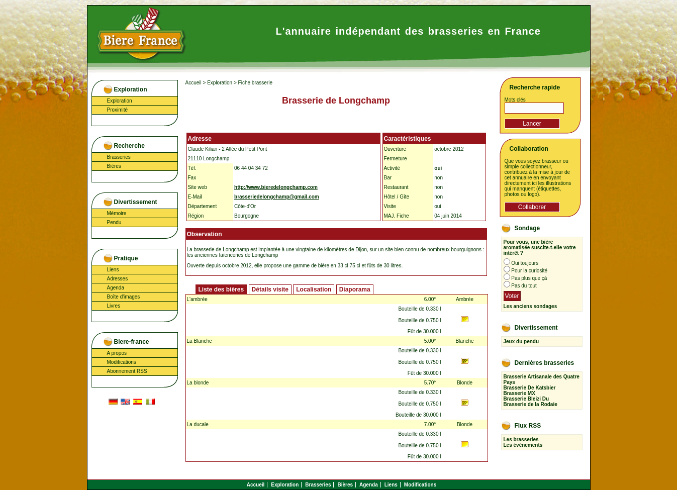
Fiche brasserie (255, 82)
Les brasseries (521, 439)
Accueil (193, 82)
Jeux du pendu (521, 341)
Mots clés (515, 100)
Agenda (115, 287)
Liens (113, 269)
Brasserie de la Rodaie (530, 404)
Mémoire (117, 213)
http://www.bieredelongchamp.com (276, 187)
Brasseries (119, 157)
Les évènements (523, 445)
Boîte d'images (123, 297)
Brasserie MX (519, 393)
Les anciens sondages (530, 306)
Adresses (117, 278)
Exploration (119, 101)
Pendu (114, 222)
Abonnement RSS (127, 371)
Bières (114, 166)
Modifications (121, 362)
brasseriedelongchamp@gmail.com (276, 197)
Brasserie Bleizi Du (526, 399)
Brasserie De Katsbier (530, 387)
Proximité (117, 110)
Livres (114, 306)
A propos (117, 353)
